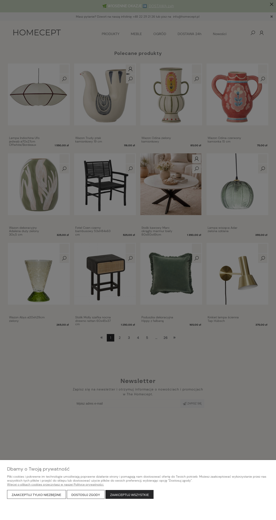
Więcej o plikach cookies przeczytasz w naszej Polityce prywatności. (55, 484)
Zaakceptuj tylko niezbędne (36, 495)
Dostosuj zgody (85, 495)
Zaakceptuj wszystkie (129, 495)
